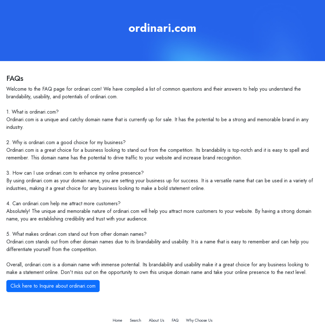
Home (117, 320)
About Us (156, 320)
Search (135, 320)
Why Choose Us (199, 320)
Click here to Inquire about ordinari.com (53, 286)
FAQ (175, 320)
